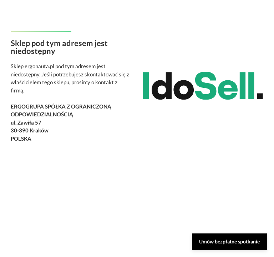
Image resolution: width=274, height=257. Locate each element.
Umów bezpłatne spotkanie (229, 241)
